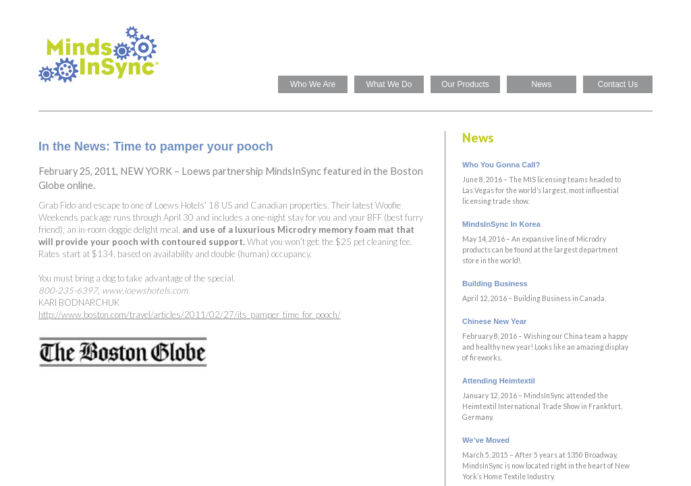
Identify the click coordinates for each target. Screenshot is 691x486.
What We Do (389, 84)
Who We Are (312, 84)
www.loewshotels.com (145, 290)
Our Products (465, 84)
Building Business (495, 283)
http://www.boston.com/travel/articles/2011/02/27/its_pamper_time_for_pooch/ (189, 314)
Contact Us (618, 84)
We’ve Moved (485, 440)
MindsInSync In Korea (501, 224)
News (541, 84)
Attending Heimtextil (498, 381)
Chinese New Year (494, 321)
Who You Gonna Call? (501, 165)
